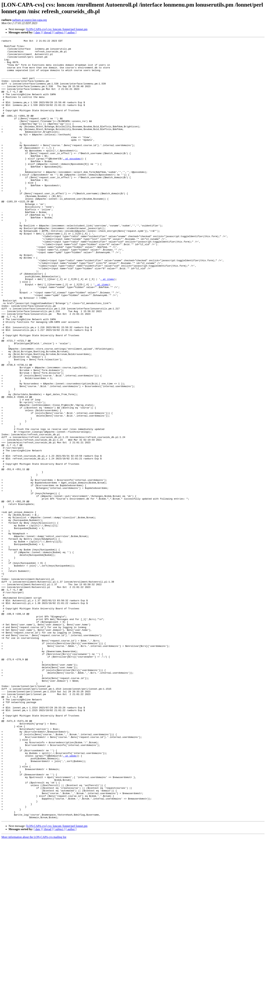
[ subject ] (59, 32)
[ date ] (38, 32)
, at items (107, 327)
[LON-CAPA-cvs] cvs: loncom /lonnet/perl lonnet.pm (57, 29)
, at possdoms (72, 182)
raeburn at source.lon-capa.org (29, 19)
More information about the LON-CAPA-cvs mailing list (33, 992)
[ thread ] (47, 32)
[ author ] (71, 32)
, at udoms (69, 899)
